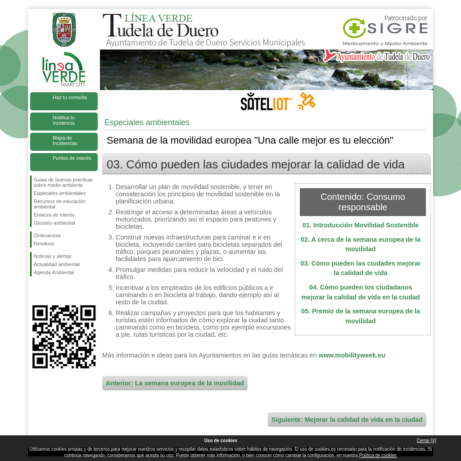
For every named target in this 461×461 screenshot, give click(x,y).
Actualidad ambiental (57, 264)
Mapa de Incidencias (65, 140)
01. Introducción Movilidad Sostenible (361, 225)
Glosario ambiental (54, 223)
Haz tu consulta (70, 97)
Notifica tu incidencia (64, 120)
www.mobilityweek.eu (351, 355)
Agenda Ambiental (54, 272)
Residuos (44, 243)
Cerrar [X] (426, 440)
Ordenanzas (47, 235)
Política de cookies (378, 455)
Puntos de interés (72, 158)
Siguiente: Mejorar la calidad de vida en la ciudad (347, 419)
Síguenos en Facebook (35, 290)
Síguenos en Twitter (50, 290)
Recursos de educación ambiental (60, 204)
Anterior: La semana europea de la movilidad (175, 383)
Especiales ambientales (60, 193)
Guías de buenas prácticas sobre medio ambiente (63, 182)
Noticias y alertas (53, 256)
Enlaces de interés (54, 214)
